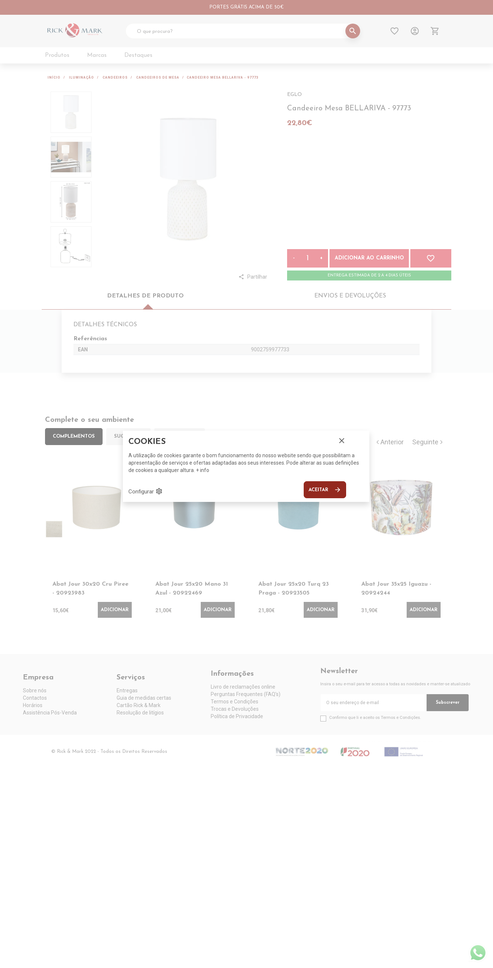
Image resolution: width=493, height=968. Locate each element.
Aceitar (324, 490)
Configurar (145, 491)
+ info (202, 470)
